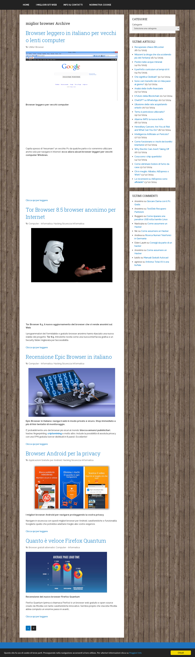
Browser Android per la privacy (63, 453)
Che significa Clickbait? (145, 77)
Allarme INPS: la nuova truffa (148, 119)
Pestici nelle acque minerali (148, 62)
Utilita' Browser (36, 47)
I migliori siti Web (46, 5)
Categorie (137, 24)
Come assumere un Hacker (155, 231)
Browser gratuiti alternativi (42, 547)
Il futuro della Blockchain (146, 96)
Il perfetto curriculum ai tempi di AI (151, 69)
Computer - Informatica (41, 223)
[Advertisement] (72, 128)
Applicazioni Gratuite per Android (45, 460)
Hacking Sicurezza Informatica (68, 223)
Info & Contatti (73, 5)
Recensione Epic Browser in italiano (69, 356)
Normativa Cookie (100, 5)
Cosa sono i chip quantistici (148, 156)
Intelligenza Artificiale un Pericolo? (151, 134)
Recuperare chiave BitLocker (149, 47)
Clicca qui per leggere (37, 200)
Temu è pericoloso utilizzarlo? (149, 112)
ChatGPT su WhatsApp (146, 100)
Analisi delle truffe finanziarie (148, 88)
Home (26, 5)
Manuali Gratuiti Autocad (156, 257)
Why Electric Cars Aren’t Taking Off (151, 149)
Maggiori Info (135, 653)
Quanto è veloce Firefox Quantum (66, 540)
